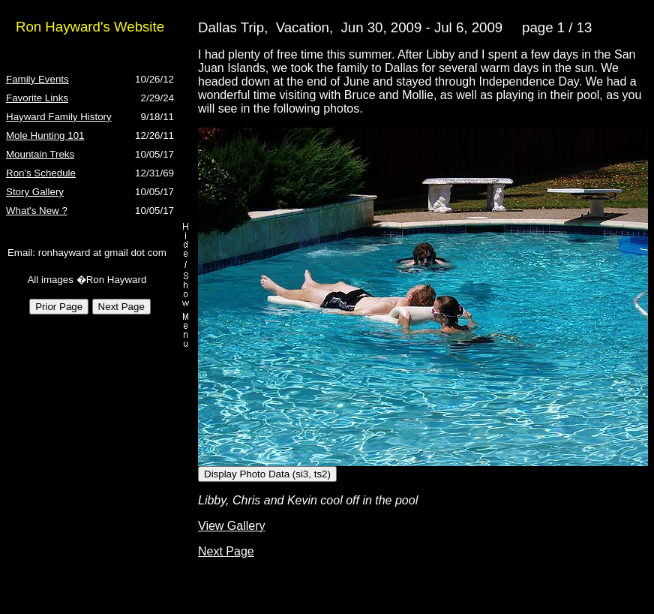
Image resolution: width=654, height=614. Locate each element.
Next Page (226, 551)
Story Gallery (35, 191)
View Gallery (232, 525)
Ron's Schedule (41, 173)
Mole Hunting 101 (45, 135)
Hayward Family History (59, 116)
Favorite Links (37, 98)
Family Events (37, 79)
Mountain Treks (40, 154)
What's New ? (37, 210)
